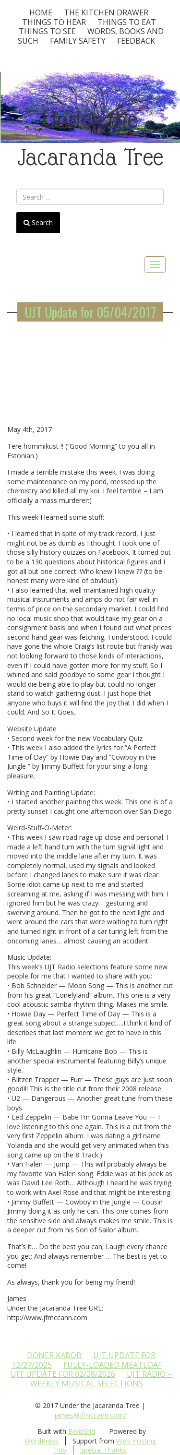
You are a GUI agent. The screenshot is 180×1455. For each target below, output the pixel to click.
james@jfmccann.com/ (90, 1414)
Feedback (136, 41)
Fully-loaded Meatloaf (112, 1365)
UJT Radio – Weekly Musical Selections (101, 1379)
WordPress (41, 1440)
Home (40, 12)
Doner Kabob (54, 1355)
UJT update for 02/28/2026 (63, 1374)
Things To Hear (54, 22)
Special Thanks (103, 1450)
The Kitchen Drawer (106, 12)
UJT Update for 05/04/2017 (90, 312)
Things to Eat (126, 22)
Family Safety (78, 41)
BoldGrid (81, 1431)
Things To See (47, 31)
